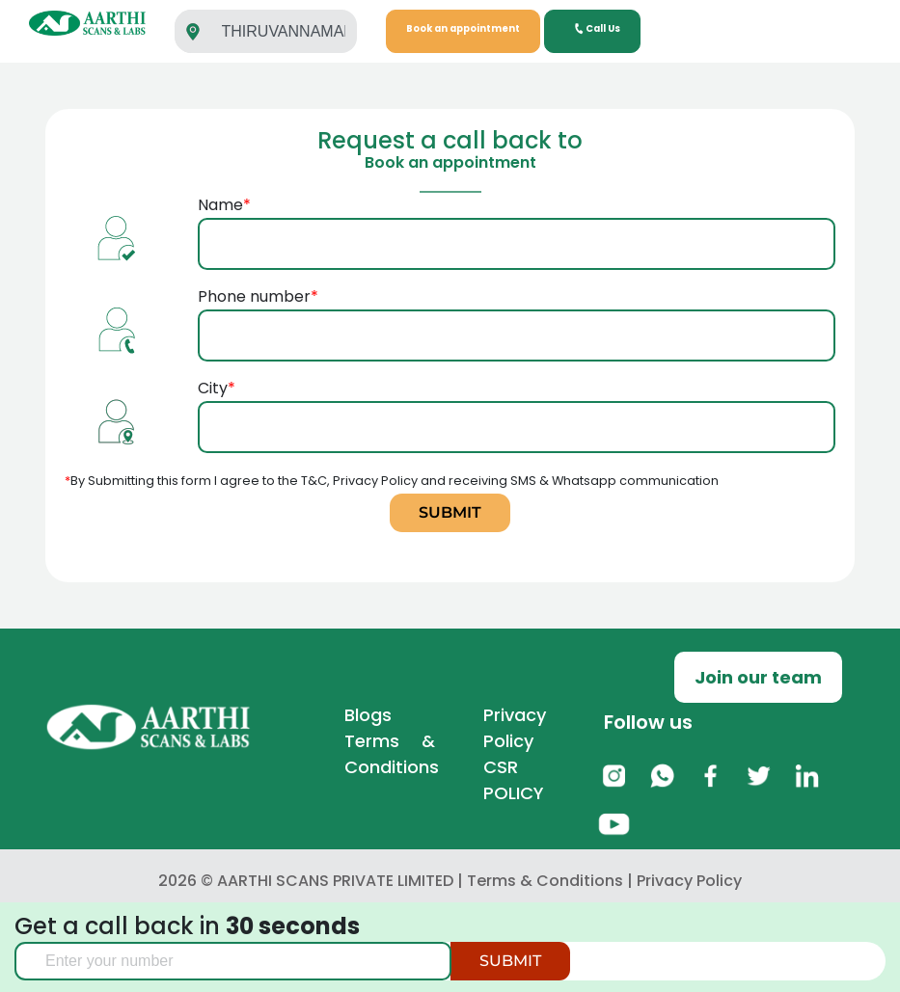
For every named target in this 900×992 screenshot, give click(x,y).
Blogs (368, 715)
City (516, 407)
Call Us (596, 28)
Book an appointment (463, 28)
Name (516, 224)
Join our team (758, 677)
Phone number (516, 315)
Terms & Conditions (545, 881)
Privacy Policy (689, 881)
